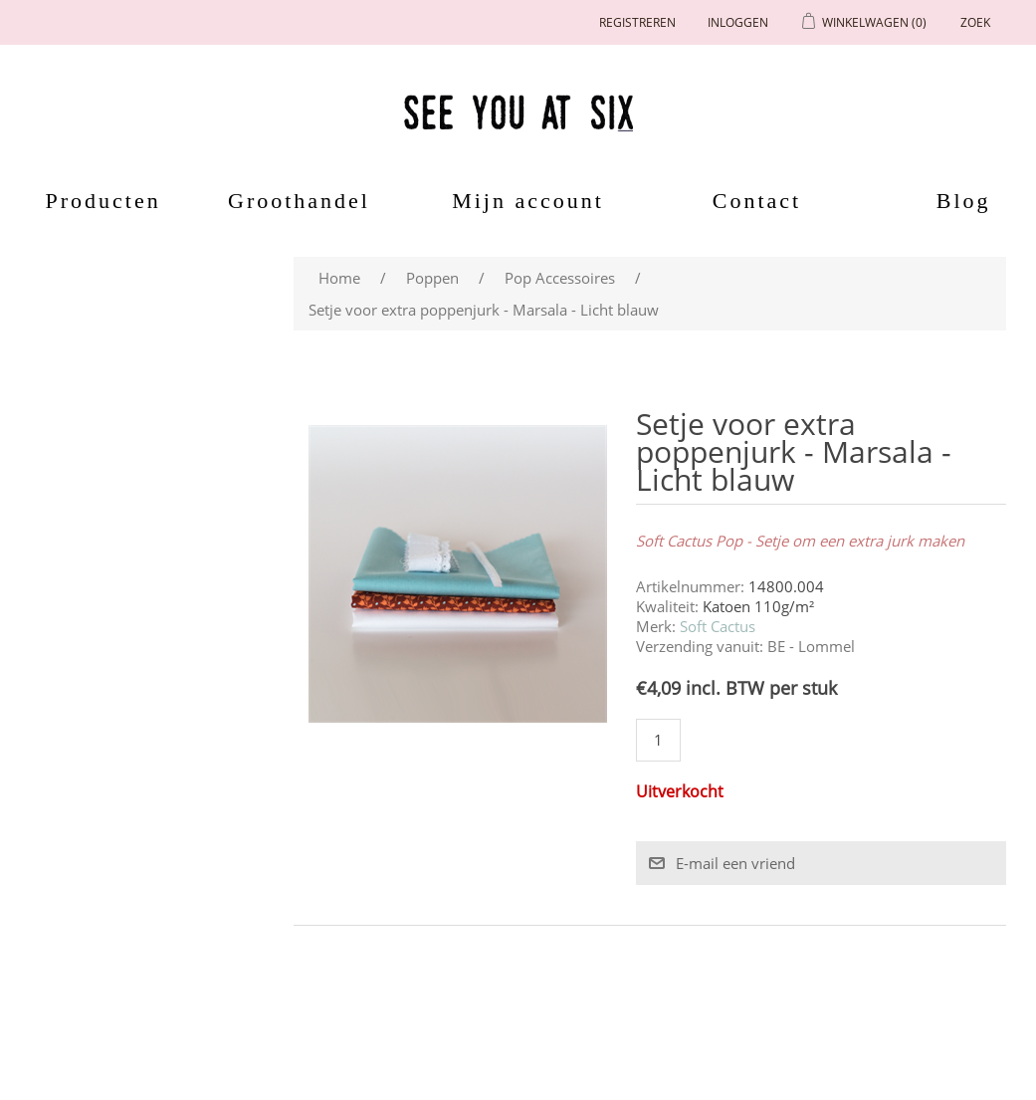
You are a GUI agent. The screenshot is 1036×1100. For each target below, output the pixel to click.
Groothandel (299, 200)
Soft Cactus (717, 626)
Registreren (637, 22)
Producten (96, 200)
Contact (757, 200)
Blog (963, 200)
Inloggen (738, 22)
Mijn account (528, 200)
